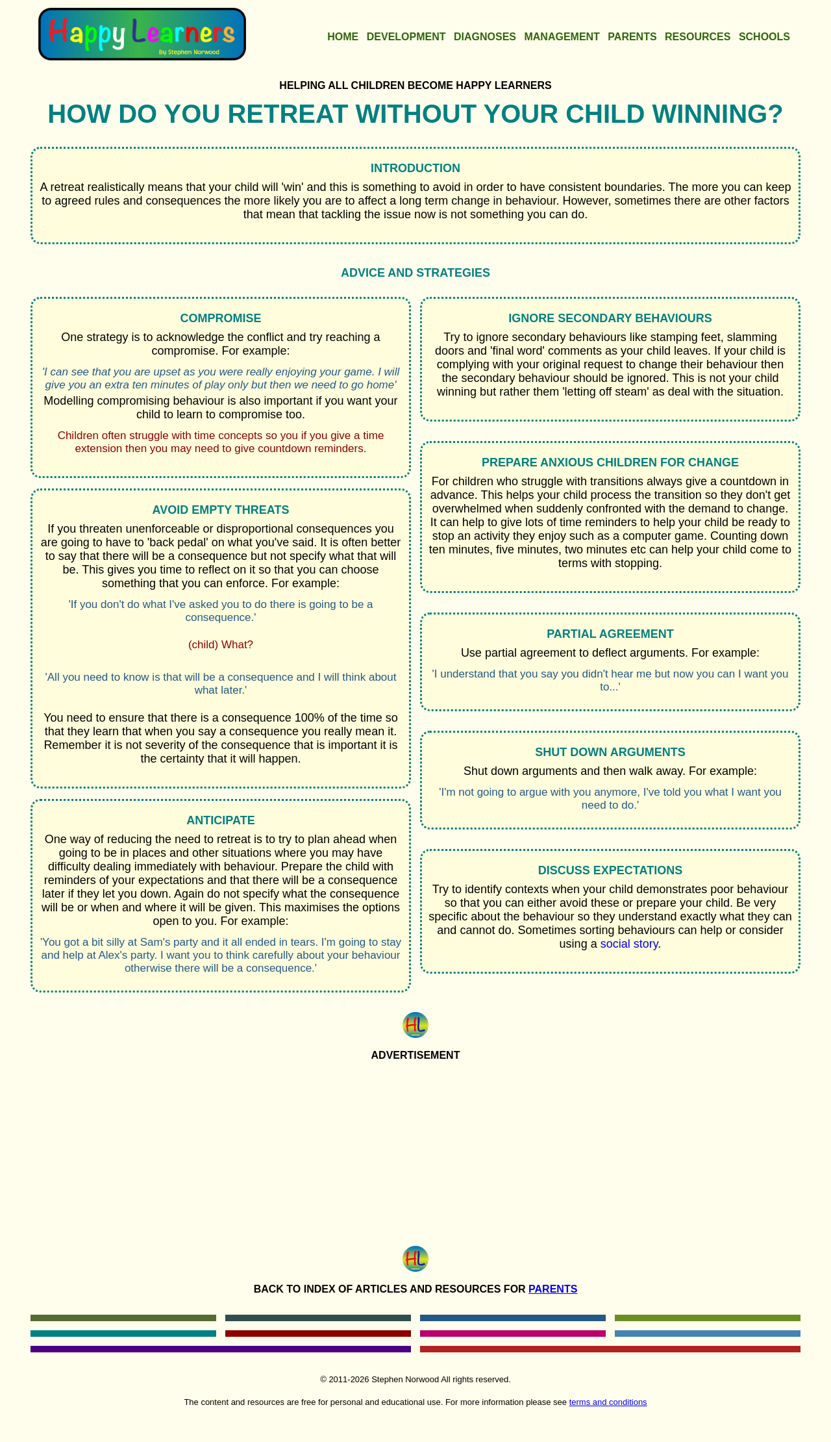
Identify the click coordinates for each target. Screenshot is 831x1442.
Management (561, 36)
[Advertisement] (415, 1150)
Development (406, 36)
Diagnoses (485, 36)
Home (342, 36)
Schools (764, 36)
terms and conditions (608, 1402)
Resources (697, 36)
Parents (632, 36)
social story (629, 943)
